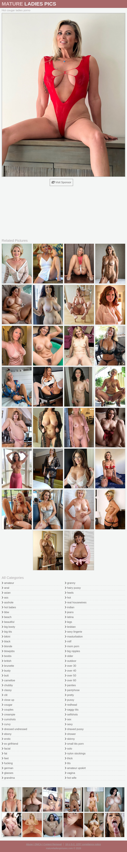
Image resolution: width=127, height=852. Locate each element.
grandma (8, 777)
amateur (8, 583)
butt (5, 675)
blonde (7, 646)
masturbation (74, 636)
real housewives (76, 602)
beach (6, 617)
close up (8, 699)
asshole (7, 602)
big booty (8, 626)
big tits (7, 631)
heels (69, 592)
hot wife (71, 777)
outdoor (70, 660)
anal (5, 587)
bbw (5, 612)
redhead (71, 704)
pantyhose (72, 690)
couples (7, 709)
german (7, 768)
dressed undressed (14, 729)
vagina (70, 773)
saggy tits (72, 709)
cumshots (9, 719)
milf (68, 641)
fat (4, 753)
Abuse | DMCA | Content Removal (44, 844)
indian (69, 607)
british (6, 660)
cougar (7, 704)
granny (70, 583)
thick (69, 758)
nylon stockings (75, 753)
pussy (69, 699)
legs (68, 622)
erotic (6, 738)
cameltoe (8, 680)
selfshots (71, 714)
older (69, 656)
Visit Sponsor (61, 182)
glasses (7, 773)
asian (6, 592)
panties (70, 685)
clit (4, 695)
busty (6, 670)
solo (68, 748)
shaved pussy (74, 729)
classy (7, 690)
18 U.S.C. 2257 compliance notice (83, 844)
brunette (8, 665)
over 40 (70, 670)
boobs (6, 656)
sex (68, 719)
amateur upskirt (75, 768)
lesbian (70, 626)
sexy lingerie (73, 631)
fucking (7, 763)
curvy (6, 724)
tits (68, 763)
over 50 (70, 675)
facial (6, 748)
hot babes (9, 607)
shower (70, 734)
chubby (7, 685)
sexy (69, 724)
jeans (69, 612)
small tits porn (74, 743)
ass (5, 597)
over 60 (70, 680)
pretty (69, 695)
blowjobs (8, 651)
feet (5, 758)
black (6, 641)
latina (69, 617)
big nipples (72, 651)
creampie (8, 714)
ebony (6, 734)
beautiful (8, 622)
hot (68, 597)
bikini (6, 636)
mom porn (72, 646)
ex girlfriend (10, 743)
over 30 (70, 665)
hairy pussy (73, 587)
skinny (70, 738)
